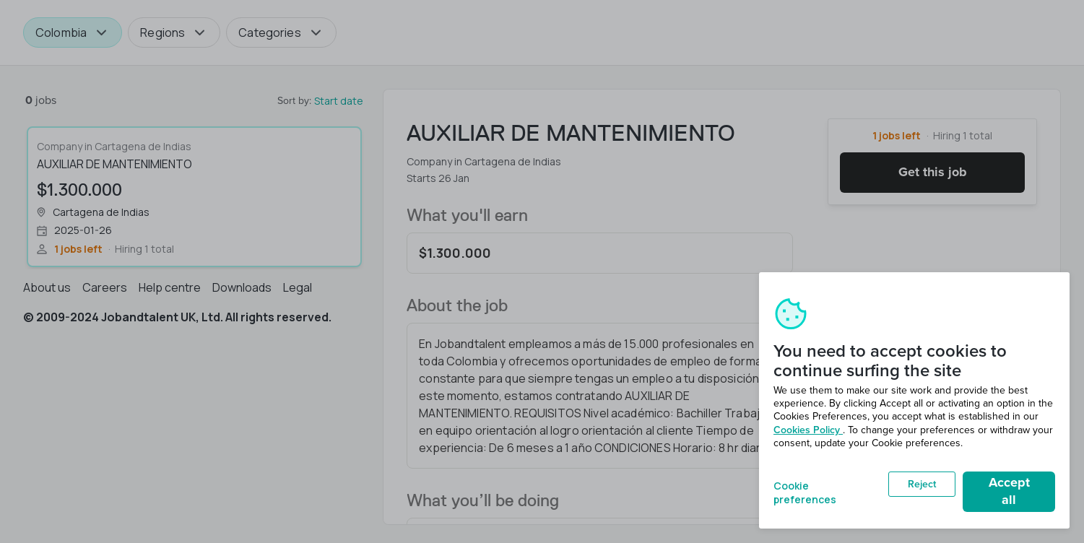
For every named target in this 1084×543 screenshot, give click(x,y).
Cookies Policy (808, 430)
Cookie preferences (804, 491)
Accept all (1009, 491)
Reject (922, 484)
